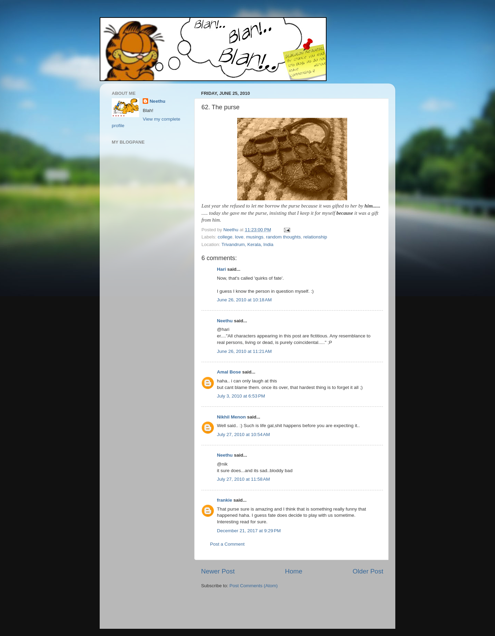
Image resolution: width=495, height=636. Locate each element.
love (239, 236)
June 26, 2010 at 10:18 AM (244, 299)
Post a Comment (227, 544)
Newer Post (218, 571)
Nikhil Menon (231, 417)
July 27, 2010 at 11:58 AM (243, 479)
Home (293, 571)
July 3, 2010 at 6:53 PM (241, 396)
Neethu (225, 320)
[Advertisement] (241, 609)
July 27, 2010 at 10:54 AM (243, 434)
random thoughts (283, 236)
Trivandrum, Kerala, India (247, 244)
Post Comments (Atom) (254, 585)
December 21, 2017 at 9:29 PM (249, 530)
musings (254, 236)
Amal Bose (229, 372)
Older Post (368, 571)
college (225, 236)
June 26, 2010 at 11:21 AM (244, 351)
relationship (315, 236)
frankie (224, 500)
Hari (221, 269)
